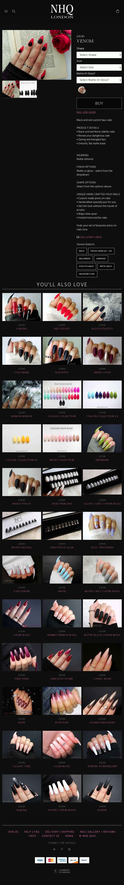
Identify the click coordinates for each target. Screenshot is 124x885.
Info (33, 836)
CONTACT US (50, 836)
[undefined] (82, 90)
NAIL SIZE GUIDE (86, 112)
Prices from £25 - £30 (101, 251)
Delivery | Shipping (59, 832)
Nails (81, 251)
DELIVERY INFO (90, 237)
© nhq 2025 (87, 836)
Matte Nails (106, 266)
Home (69, 836)
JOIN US (13, 832)
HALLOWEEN (84, 259)
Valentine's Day (87, 274)
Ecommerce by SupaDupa (64, 871)
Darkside (101, 259)
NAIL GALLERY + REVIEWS (97, 832)
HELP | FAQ (31, 832)
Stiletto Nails (86, 266)
